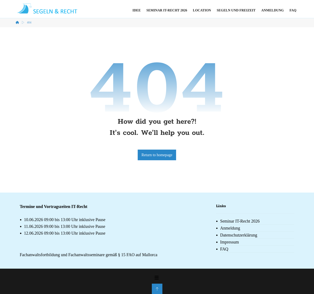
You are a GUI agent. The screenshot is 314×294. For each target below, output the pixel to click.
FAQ (224, 249)
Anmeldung (230, 228)
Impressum (229, 242)
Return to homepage (157, 155)
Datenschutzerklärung (238, 235)
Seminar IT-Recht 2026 (240, 221)
